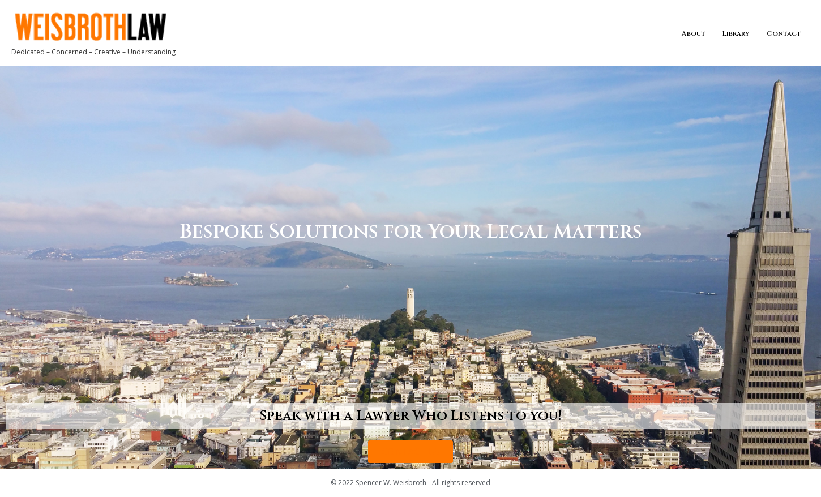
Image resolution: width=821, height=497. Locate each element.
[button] (410, 451)
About (693, 33)
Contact (784, 33)
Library (736, 33)
